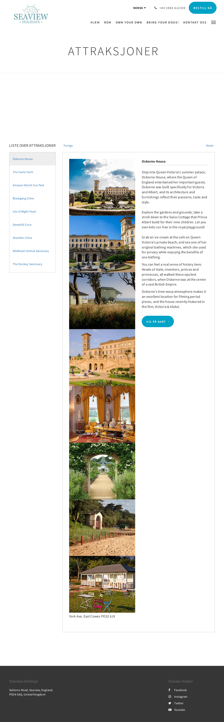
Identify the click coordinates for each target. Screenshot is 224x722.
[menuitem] (96, 22)
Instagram (177, 697)
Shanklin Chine (22, 238)
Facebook (177, 690)
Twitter (176, 703)
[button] (213, 22)
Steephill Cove (22, 225)
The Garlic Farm (23, 172)
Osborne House (23, 159)
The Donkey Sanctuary (27, 264)
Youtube (176, 710)
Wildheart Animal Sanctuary (31, 251)
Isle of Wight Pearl (24, 211)
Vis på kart (156, 321)
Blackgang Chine (23, 198)
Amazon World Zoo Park (28, 185)
